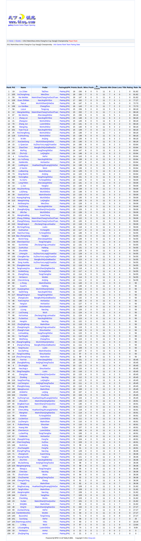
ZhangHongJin (23, 327)
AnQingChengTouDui (45, 363)
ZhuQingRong (23, 324)
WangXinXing (23, 200)
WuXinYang (23, 239)
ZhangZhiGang (23, 221)
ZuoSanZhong (23, 510)
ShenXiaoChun (23, 242)
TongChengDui (45, 242)
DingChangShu (23, 371)
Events (16, 25)
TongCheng (45, 516)
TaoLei (23, 103)
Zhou (45, 407)
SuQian (45, 427)
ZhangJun (23, 121)
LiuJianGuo (23, 419)
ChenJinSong (23, 280)
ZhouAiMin (23, 251)
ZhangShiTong (23, 439)
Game (21, 25)
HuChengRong (23, 133)
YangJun (23, 304)
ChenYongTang (23, 442)
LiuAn (44, 227)
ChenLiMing (23, 410)
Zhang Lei (23, 118)
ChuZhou (45, 395)
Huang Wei (23, 427)
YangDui (45, 186)
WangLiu (23, 469)
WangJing (23, 127)
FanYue (23, 360)
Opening (32, 25)
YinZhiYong (23, 206)
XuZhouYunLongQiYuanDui (45, 144)
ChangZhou (45, 106)
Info (54, 45)
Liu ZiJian (23, 91)
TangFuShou (23, 489)
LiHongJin (23, 253)
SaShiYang (23, 292)
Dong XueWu (23, 262)
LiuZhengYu (23, 421)
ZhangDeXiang (23, 386)
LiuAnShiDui (45, 124)
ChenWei (23, 395)
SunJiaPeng (23, 351)
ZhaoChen (23, 147)
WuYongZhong (23, 227)
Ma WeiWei (23, 97)
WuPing (23, 150)
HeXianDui (44, 162)
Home (11, 41)
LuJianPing (23, 433)
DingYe (23, 507)
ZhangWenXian (23, 265)
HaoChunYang (23, 233)
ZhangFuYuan (23, 330)
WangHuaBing (23, 215)
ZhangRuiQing (23, 209)
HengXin (23, 321)
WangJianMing (23, 112)
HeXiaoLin (23, 277)
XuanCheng (45, 215)
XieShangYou (23, 203)
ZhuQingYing (23, 533)
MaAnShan (45, 324)
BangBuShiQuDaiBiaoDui (45, 147)
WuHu (45, 474)
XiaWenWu (23, 162)
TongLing (45, 109)
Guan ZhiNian (23, 100)
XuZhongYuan (23, 398)
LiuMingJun (23, 165)
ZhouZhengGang (23, 357)
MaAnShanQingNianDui (45, 268)
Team (68, 45)
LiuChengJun (23, 383)
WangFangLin (23, 224)
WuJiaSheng (23, 463)
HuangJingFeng (23, 197)
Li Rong (23, 283)
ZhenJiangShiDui (45, 115)
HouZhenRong (23, 189)
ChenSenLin (23, 430)
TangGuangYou (23, 268)
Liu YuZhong (23, 159)
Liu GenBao (23, 106)
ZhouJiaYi (23, 401)
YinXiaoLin (23, 530)
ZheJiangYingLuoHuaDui (45, 224)
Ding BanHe (23, 174)
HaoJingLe (23, 368)
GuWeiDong (23, 271)
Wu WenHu (23, 115)
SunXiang (23, 519)
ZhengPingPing (23, 451)
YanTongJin (23, 336)
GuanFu (23, 286)
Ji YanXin (23, 168)
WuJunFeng (23, 259)
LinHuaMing (23, 333)
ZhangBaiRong (23, 363)
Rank (64, 45)
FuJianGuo (23, 318)
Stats (78, 45)
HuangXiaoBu (23, 457)
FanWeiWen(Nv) (23, 513)
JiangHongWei (23, 492)
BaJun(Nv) (23, 516)
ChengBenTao (23, 256)
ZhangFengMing (23, 342)
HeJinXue (23, 445)
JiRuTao (23, 212)
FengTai (45, 439)
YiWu (45, 522)
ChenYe (23, 495)
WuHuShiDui (45, 121)
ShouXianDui (44, 307)
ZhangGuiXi (23, 454)
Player (26, 25)
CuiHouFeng (23, 136)
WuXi (45, 168)
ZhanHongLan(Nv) (23, 522)
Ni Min (23, 139)
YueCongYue (23, 301)
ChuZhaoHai (23, 477)
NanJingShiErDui (45, 159)
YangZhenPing (23, 380)
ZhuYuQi (23, 153)
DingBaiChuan (23, 404)
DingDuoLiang (23, 486)
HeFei (44, 156)
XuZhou (45, 442)
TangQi (23, 483)
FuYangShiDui (45, 180)
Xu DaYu (23, 180)
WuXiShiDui (45, 189)
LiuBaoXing (23, 171)
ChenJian (23, 472)
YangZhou (45, 495)
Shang (45, 480)
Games (59, 45)
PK (68, 91)
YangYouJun (23, 348)
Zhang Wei (23, 407)
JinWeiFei (23, 392)
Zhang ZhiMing (23, 218)
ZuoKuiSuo (23, 248)
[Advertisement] (66, 20)
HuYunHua (23, 315)
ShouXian (45, 265)
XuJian (23, 501)
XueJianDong (23, 142)
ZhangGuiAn (23, 298)
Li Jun (23, 186)
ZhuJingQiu (23, 365)
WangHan (23, 413)
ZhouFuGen (23, 474)
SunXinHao (23, 245)
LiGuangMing (23, 528)
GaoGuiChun (23, 195)
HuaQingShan (23, 289)
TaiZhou (45, 91)
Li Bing (23, 525)
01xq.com (91, 538)
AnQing (45, 139)
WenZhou (45, 94)
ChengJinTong (23, 480)
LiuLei (23, 109)
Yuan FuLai (23, 130)
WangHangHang (23, 466)
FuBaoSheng (23, 424)
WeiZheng (23, 339)
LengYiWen (23, 183)
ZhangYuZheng (23, 345)
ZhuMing (23, 377)
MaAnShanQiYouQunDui (45, 209)
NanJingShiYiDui (45, 100)
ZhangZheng (23, 274)
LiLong (23, 309)
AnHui (44, 466)
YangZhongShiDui (45, 150)
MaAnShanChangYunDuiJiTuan (45, 97)
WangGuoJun (23, 389)
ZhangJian (23, 374)
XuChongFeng (23, 94)
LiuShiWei (23, 307)
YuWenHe (23, 436)
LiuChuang (23, 312)
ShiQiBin (23, 504)
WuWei (45, 277)
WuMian (23, 416)
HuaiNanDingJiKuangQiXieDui (45, 165)
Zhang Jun (23, 124)
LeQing (45, 392)
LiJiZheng (23, 192)
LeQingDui (44, 153)
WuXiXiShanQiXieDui (45, 103)
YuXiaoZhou (23, 156)
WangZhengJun (23, 295)
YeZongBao (23, 177)
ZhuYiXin (23, 460)
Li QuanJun (23, 144)
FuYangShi (44, 230)
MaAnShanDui (45, 171)
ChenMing (23, 498)
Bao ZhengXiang (23, 236)
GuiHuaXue (23, 230)
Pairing (73, 45)
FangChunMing (23, 354)
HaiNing (45, 248)
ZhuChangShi (23, 448)
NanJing (45, 309)
